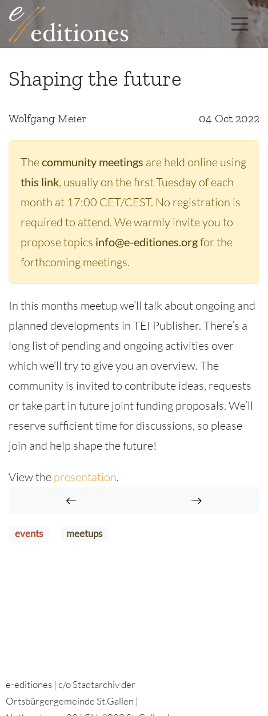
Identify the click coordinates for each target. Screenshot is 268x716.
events (29, 533)
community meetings (92, 162)
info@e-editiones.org (146, 242)
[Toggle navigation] (240, 24)
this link (40, 182)
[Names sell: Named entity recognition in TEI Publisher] (196, 500)
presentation (85, 477)
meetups (84, 533)
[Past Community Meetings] (71, 500)
